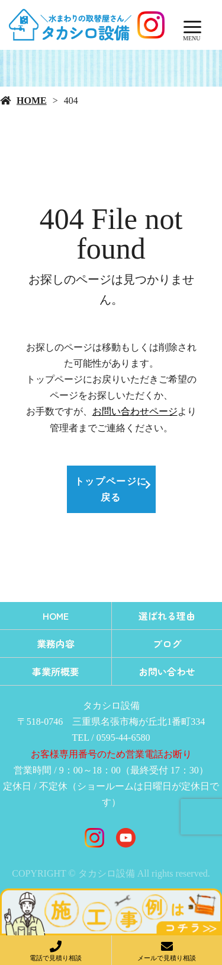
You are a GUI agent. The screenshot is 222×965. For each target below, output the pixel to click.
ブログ (167, 643)
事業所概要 (55, 671)
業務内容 (56, 643)
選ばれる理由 (167, 616)
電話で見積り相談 (56, 957)
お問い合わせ (167, 671)
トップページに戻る (111, 489)
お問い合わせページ (135, 411)
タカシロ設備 (111, 705)
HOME (32, 100)
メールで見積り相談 (166, 957)
